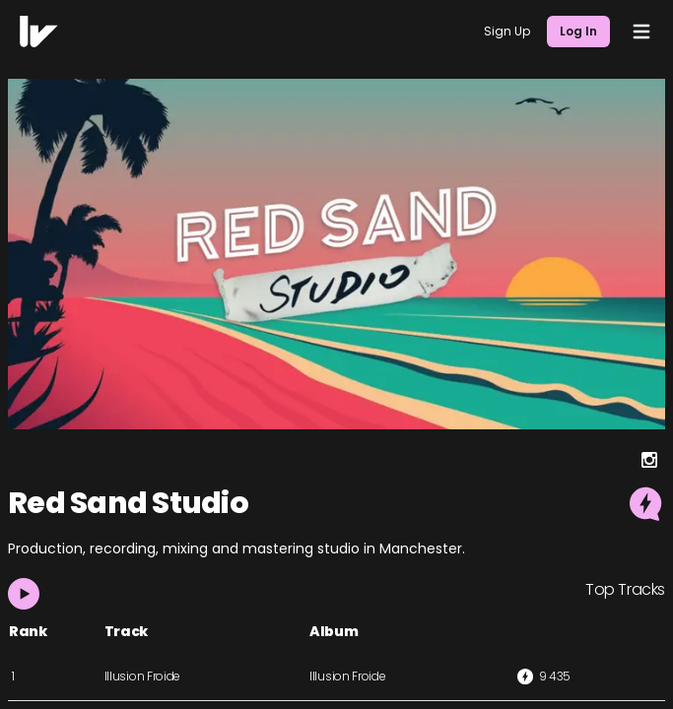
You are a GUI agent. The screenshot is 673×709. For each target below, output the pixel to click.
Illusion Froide (142, 676)
